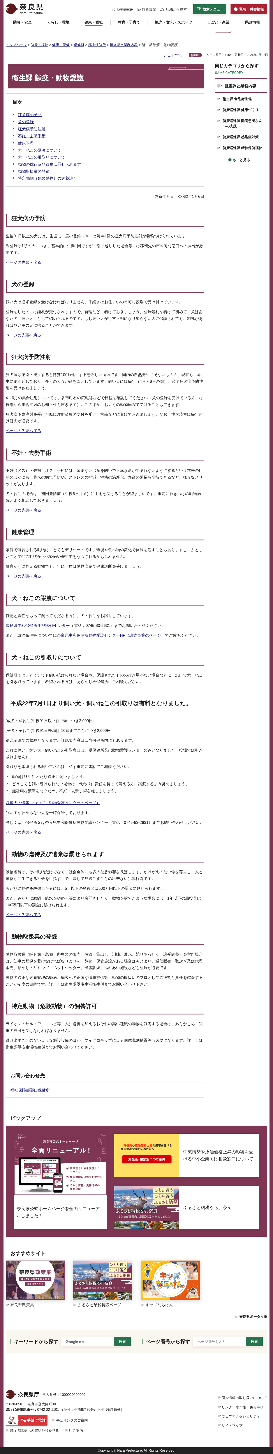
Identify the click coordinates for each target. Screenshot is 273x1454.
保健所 (79, 45)
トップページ (16, 45)
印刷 (196, 55)
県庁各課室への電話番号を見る (34, 1430)
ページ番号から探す (168, 1341)
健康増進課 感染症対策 (241, 137)
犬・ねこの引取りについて (41, 157)
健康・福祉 (39, 45)
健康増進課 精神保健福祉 (242, 148)
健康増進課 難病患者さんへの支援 (242, 123)
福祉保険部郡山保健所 (32, 1090)
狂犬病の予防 (30, 115)
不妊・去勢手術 (32, 136)
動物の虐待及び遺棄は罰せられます (49, 164)
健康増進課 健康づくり (241, 110)
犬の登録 (26, 122)
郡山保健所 (97, 45)
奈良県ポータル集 (253, 1317)
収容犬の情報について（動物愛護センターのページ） (53, 803)
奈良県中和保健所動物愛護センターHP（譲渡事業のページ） (111, 635)
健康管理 (26, 143)
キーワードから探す (36, 1341)
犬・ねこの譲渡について (39, 150)
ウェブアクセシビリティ (241, 1416)
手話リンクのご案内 (72, 1420)
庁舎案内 (76, 1430)
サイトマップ (232, 1425)
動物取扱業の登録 (33, 171)
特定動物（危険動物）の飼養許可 (47, 178)
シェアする (173, 55)
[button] (122, 9)
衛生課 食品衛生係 (237, 99)
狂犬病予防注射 (32, 129)
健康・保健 (61, 45)
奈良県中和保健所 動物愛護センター (38, 625)
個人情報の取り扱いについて (244, 1398)
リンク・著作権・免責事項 (243, 1407)
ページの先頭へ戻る (23, 262)
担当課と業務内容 (124, 45)
